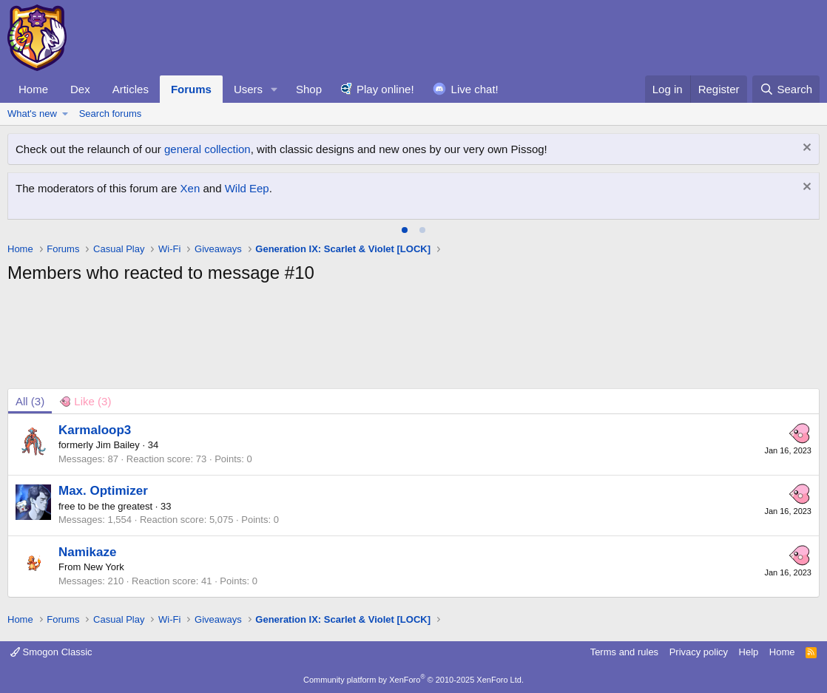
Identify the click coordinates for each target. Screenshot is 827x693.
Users (248, 89)
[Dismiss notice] (805, 149)
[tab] (405, 230)
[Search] (786, 89)
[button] (274, 89)
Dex (80, 89)
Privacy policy (698, 651)
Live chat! (475, 89)
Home (33, 89)
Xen (190, 188)
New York (104, 566)
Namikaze (87, 552)
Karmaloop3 (94, 430)
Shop (309, 89)
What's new (32, 113)
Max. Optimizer (103, 491)
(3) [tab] (30, 401)
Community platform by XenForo (413, 679)
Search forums (110, 113)
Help (749, 651)
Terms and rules (624, 651)
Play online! (385, 89)
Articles (130, 89)
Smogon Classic (51, 651)
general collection (207, 149)
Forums (191, 89)
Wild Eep (247, 188)
